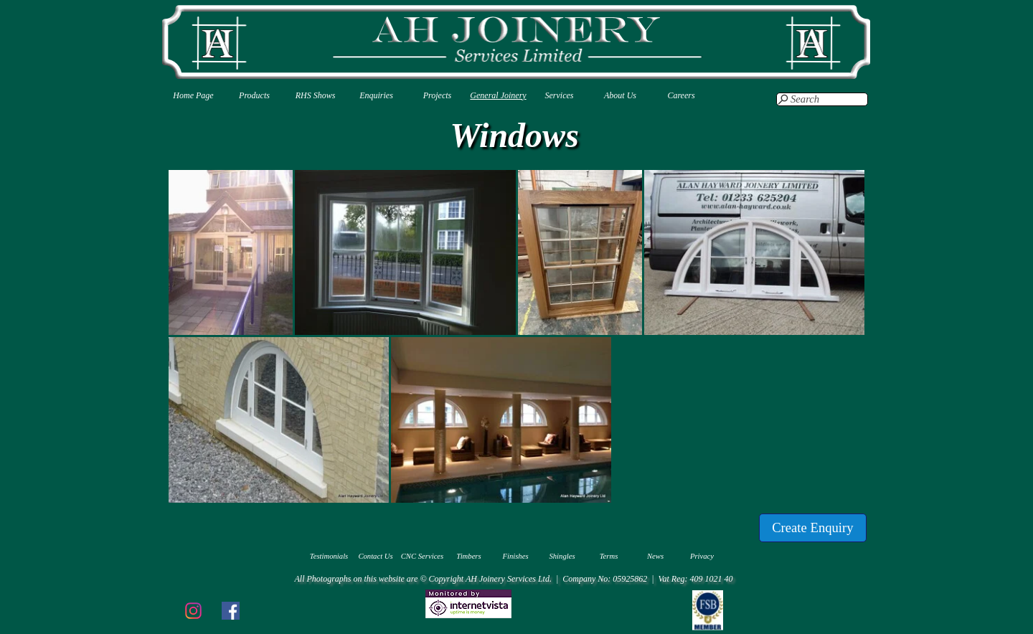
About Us (620, 95)
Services (559, 95)
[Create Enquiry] (813, 528)
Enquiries (376, 95)
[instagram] (193, 610)
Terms (609, 556)
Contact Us (375, 556)
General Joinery (498, 95)
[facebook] (230, 610)
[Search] (822, 99)
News (655, 556)
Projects (437, 95)
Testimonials (329, 556)
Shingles (562, 556)
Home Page (193, 95)
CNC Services (422, 556)
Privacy (702, 556)
